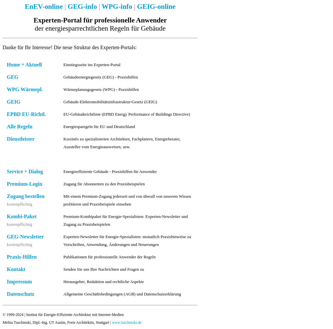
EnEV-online (44, 6)
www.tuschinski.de (126, 322)
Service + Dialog (25, 171)
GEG (13, 77)
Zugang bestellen (26, 196)
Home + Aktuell (24, 64)
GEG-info (82, 6)
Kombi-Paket (22, 216)
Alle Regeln (20, 126)
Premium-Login (24, 184)
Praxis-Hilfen (22, 257)
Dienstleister (20, 139)
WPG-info (117, 6)
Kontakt (16, 269)
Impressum (19, 281)
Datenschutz (20, 294)
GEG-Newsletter (25, 236)
